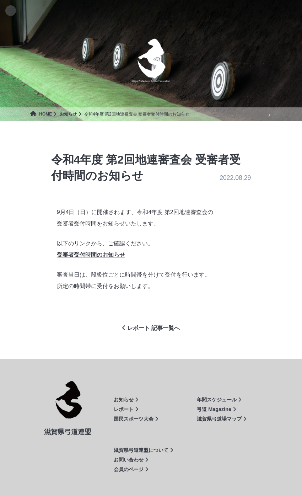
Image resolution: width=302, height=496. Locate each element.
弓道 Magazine (216, 409)
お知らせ (68, 114)
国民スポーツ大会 (136, 419)
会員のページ (131, 469)
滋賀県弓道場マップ (221, 419)
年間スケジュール (219, 399)
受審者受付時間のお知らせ (91, 255)
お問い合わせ (131, 460)
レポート (126, 409)
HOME (41, 114)
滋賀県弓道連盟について (143, 450)
